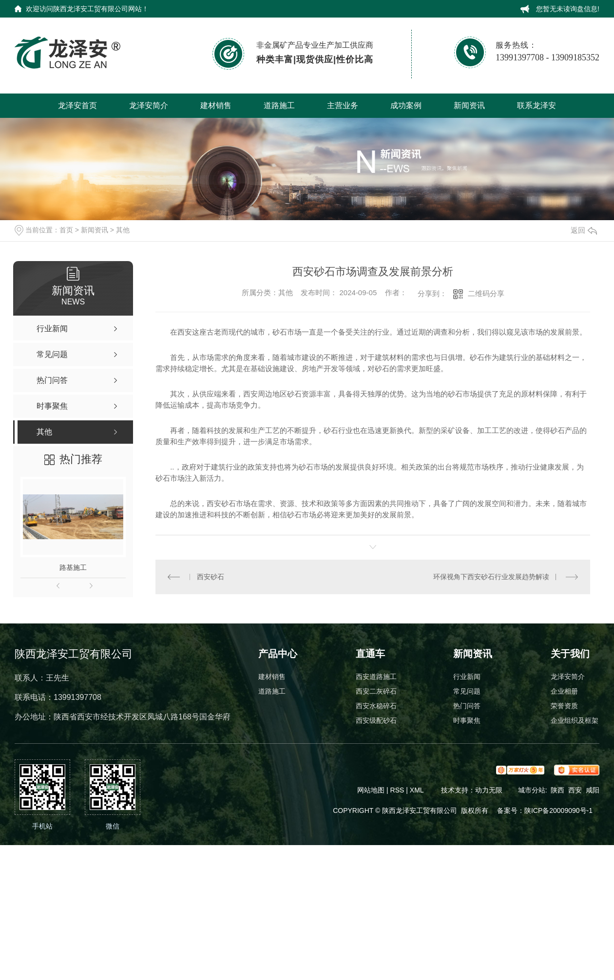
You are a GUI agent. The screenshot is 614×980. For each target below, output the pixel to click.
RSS (398, 790)
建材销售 (215, 105)
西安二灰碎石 (376, 691)
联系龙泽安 (536, 105)
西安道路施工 (376, 676)
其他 (123, 230)
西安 (575, 790)
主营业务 (342, 105)
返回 (584, 230)
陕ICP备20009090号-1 (558, 810)
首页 (66, 230)
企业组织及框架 (574, 720)
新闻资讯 (469, 105)
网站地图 (370, 790)
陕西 (557, 790)
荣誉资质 (564, 706)
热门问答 (466, 706)
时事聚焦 (466, 720)
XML (417, 790)
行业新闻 (466, 676)
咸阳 (592, 790)
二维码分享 (486, 293)
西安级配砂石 (376, 720)
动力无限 (488, 790)
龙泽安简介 (148, 105)
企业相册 (564, 691)
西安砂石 (210, 577)
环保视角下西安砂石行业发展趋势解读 (491, 577)
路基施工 (73, 567)
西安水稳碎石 (376, 706)
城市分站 (531, 790)
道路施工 (279, 105)
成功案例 (406, 105)
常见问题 (466, 691)
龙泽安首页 (77, 105)
